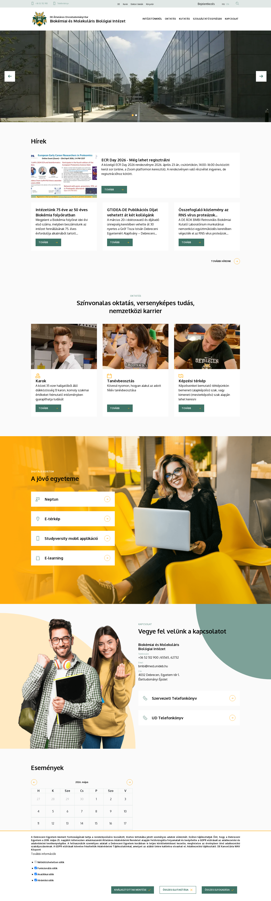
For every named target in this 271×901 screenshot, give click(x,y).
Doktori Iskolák (137, 4)
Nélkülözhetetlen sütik (50, 864)
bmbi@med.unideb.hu (153, 666)
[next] (130, 782)
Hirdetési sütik (45, 882)
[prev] (34, 782)
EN (227, 4)
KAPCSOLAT (231, 18)
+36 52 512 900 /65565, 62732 (158, 657)
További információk (43, 855)
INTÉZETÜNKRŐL (152, 18)
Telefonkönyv (63, 3)
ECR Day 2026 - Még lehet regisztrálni (135, 159)
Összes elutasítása (175, 891)
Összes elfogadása (217, 891)
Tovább (109, 189)
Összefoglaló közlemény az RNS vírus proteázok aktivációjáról (203, 215)
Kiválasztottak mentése (130, 891)
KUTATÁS (184, 18)
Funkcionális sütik (47, 870)
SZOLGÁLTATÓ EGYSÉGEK (207, 18)
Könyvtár (150, 4)
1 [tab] (133, 115)
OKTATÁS (170, 18)
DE (118, 4)
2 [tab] (136, 115)
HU (223, 4)
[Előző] (10, 76)
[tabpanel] (135, 76)
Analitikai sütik (45, 876)
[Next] (261, 76)
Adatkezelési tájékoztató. (202, 848)
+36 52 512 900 (42, 3)
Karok (125, 4)
